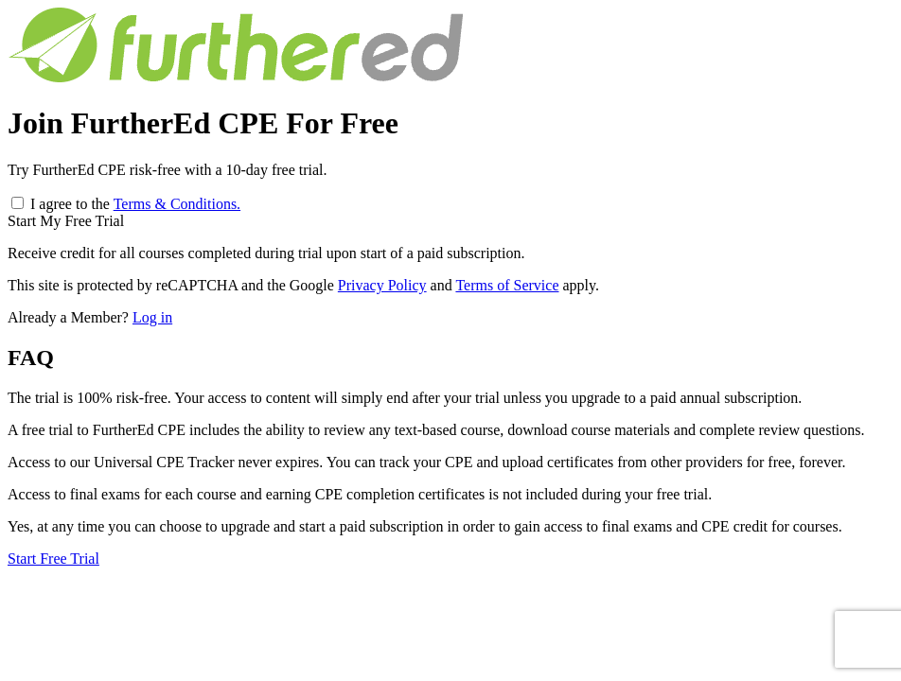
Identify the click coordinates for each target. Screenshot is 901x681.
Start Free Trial (53, 558)
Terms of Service (506, 285)
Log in (152, 317)
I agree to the (135, 204)
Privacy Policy (382, 285)
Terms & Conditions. (177, 204)
